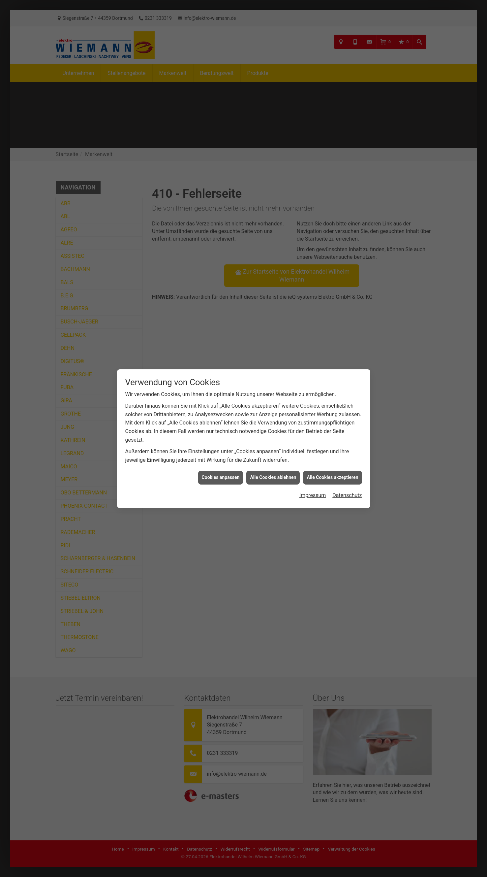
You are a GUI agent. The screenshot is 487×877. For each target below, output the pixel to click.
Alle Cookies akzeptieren (332, 446)
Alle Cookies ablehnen (273, 446)
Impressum (312, 464)
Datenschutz (347, 464)
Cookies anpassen (221, 446)
